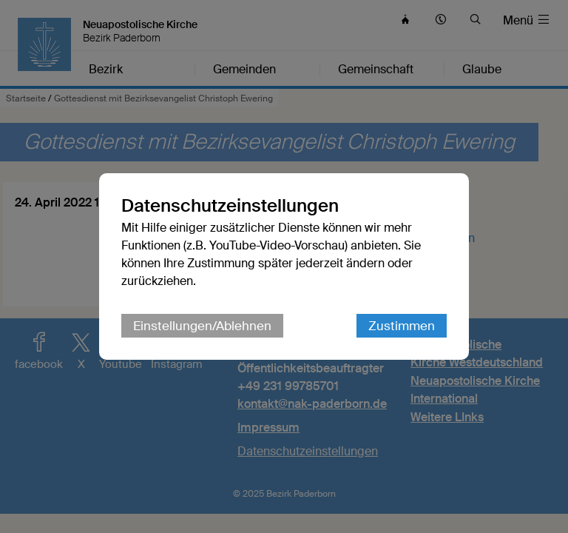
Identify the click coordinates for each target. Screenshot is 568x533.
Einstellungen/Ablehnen (202, 326)
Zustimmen (401, 326)
